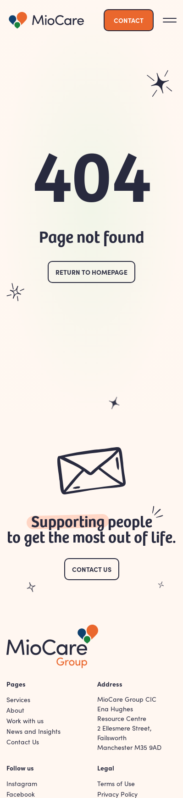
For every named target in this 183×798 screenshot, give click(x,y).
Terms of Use (116, 783)
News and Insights (33, 731)
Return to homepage (91, 272)
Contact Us (91, 569)
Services (18, 699)
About (15, 710)
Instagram (21, 783)
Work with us (25, 720)
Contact (129, 20)
